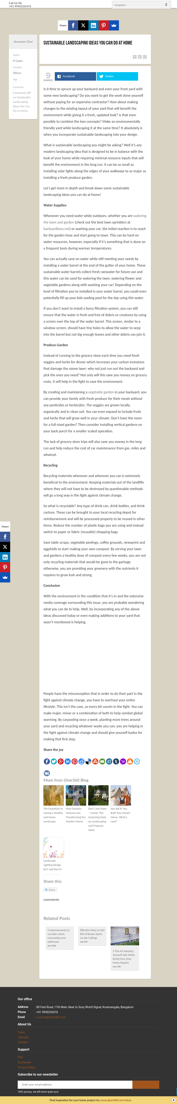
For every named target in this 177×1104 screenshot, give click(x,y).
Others (17, 73)
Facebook (168, 545)
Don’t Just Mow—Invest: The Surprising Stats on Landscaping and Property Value (97, 819)
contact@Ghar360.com (51, 1017)
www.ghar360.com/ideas (115, 1100)
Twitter (172, 540)
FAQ (20, 1057)
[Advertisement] (95, 657)
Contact (23, 1042)
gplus (168, 555)
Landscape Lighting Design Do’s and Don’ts (52, 865)
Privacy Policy (26, 1067)
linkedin (172, 550)
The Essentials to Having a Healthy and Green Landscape (53, 815)
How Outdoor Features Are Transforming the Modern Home (76, 815)
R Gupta (18, 60)
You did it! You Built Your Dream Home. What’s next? (120, 815)
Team (21, 1032)
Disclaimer (24, 1062)
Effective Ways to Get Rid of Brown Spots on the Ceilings (92, 934)
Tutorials (23, 1037)
